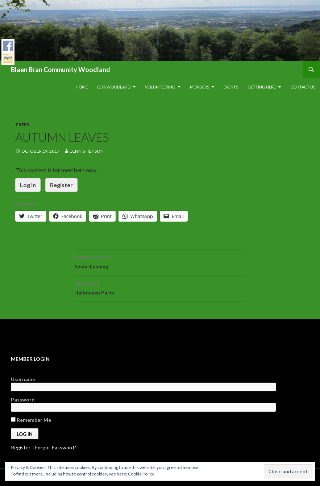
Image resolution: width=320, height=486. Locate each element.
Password (23, 399)
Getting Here (262, 87)
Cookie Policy (141, 474)
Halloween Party (160, 288)
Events (231, 87)
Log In (28, 184)
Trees (22, 124)
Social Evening (160, 261)
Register (61, 184)
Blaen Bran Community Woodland (60, 70)
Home (82, 87)
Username (23, 379)
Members (199, 87)
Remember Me (31, 420)
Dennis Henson (87, 151)
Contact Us (302, 87)
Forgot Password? (55, 447)
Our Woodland (113, 87)
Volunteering (160, 87)
